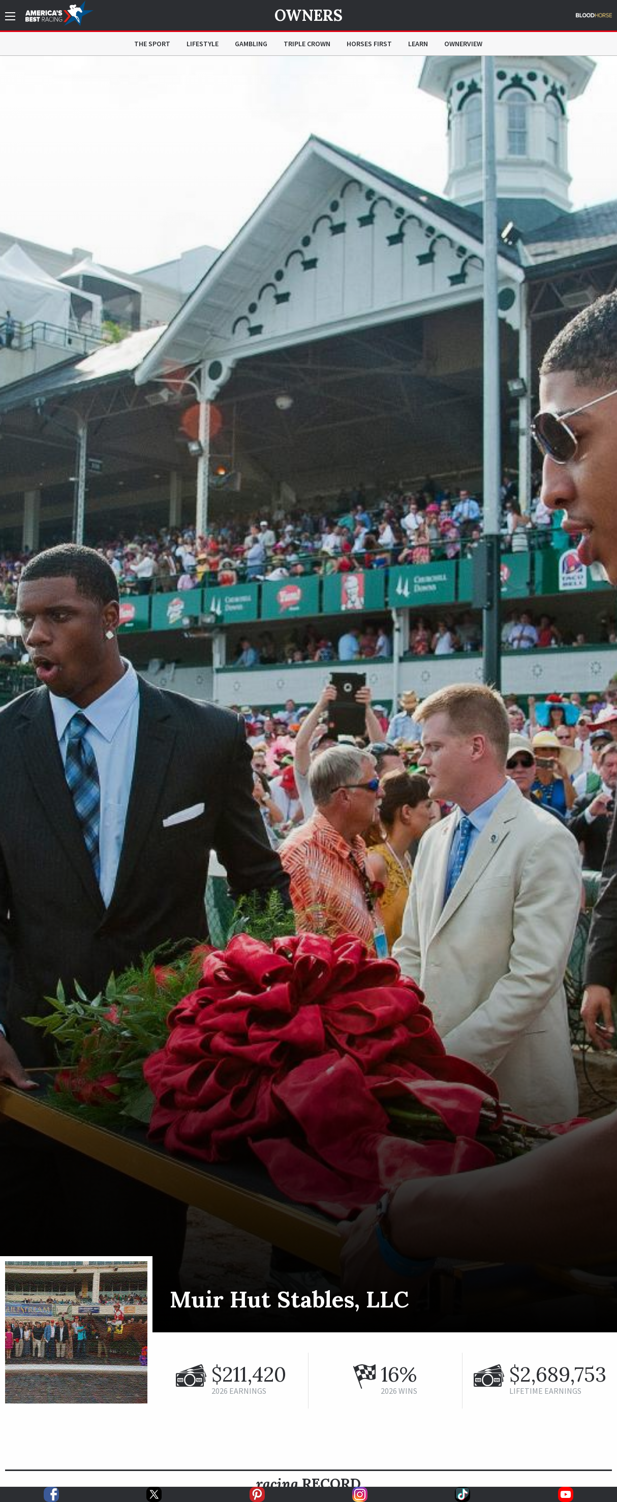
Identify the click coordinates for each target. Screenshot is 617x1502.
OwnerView (463, 43)
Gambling (251, 43)
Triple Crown (307, 43)
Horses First (369, 43)
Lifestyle (203, 43)
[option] (308, 694)
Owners (308, 15)
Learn (418, 43)
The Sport (152, 43)
